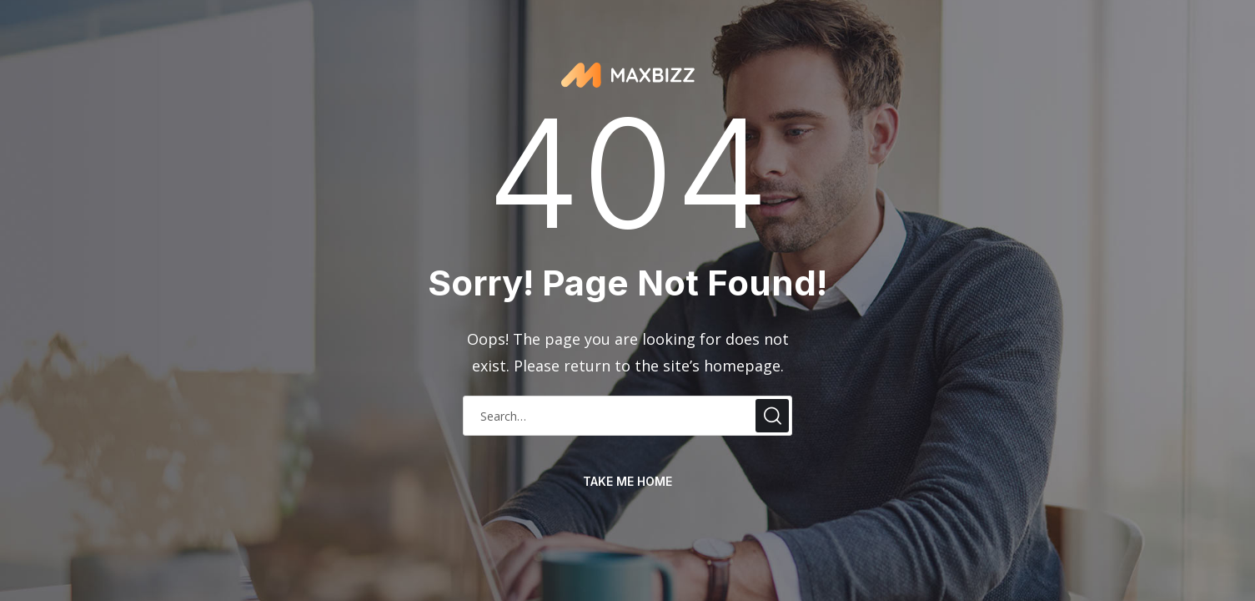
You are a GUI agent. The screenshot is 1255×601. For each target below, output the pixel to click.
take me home (627, 481)
